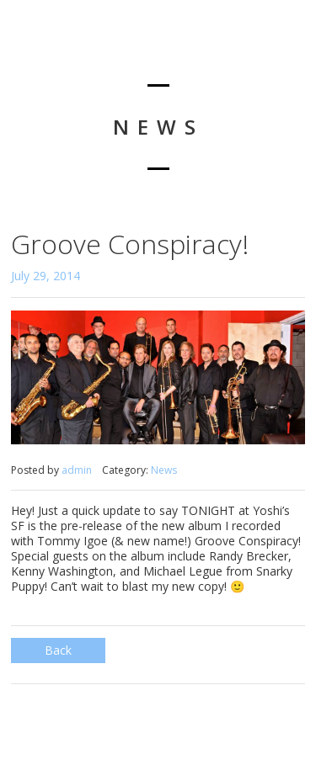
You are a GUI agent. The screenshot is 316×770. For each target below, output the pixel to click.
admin (77, 470)
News (164, 470)
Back (58, 650)
